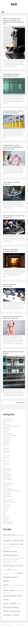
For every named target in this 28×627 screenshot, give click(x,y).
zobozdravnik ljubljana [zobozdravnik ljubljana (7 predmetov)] (19, 590)
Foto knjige (5, 431)
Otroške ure (5, 486)
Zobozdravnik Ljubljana (8, 521)
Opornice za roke (7, 485)
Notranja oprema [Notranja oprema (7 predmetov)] (10, 546)
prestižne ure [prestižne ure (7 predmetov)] (14, 561)
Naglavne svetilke (7, 474)
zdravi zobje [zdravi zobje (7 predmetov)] (5, 587)
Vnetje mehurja (6, 516)
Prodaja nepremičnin (7, 499)
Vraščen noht (6, 518)
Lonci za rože (6, 464)
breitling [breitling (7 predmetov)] (17, 535)
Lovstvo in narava (7, 468)
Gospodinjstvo (6, 441)
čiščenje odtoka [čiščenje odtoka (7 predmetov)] (19, 603)
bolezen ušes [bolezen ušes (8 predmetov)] (9, 534)
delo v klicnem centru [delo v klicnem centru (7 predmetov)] (6, 537)
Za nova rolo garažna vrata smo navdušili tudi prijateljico (13, 112)
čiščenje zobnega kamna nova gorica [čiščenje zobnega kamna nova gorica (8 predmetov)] (12, 609)
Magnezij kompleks (7, 470)
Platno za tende (6, 492)
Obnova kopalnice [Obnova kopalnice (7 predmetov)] (6, 548)
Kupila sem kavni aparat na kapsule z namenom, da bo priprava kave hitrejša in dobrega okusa (13, 21)
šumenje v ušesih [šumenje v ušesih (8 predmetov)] (11, 615)
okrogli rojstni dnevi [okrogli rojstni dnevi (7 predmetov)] (6, 557)
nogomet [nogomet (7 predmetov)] (4, 546)
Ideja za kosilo (6, 448)
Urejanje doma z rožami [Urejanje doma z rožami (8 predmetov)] (10, 579)
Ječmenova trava (7, 455)
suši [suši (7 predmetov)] (15, 573)
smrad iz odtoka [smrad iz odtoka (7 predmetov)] (14, 569)
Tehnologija (5, 510)
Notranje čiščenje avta (8, 479)
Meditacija (5, 472)
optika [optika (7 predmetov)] (11, 557)
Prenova (5, 498)
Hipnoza (5, 446)
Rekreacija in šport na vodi (9, 501)
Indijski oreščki (6, 452)
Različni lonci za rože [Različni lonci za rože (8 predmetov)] (13, 565)
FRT (26, 624)
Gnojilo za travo (6, 439)
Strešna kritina (6, 507)
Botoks (4, 422)
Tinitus (4, 514)
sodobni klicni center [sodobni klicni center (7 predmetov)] (6, 573)
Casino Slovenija (6, 424)
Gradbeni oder (6, 442)
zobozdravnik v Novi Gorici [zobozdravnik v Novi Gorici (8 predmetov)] (12, 597)
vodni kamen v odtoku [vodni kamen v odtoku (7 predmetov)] (13, 585)
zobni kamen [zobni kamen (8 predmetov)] (9, 590)
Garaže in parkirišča (7, 433)
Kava (4, 459)
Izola (4, 453)
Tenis (4, 512)
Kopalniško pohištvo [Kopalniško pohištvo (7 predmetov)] (6, 544)
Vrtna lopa (5, 520)
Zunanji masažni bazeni (8, 523)
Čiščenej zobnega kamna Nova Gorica (11, 426)
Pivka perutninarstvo (7, 488)
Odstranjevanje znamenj (8, 483)
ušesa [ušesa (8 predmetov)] (5, 584)
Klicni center (6, 463)
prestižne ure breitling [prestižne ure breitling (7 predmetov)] (7, 562)
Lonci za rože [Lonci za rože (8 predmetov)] (17, 544)
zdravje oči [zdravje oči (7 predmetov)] (9, 587)
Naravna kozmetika (7, 475)
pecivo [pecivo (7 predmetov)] (4, 559)
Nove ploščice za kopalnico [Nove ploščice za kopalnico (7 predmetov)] (18, 546)
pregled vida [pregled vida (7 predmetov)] (17, 559)
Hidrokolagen (6, 444)
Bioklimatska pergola (7, 420)
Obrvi (4, 481)
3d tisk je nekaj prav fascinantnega (9, 285)
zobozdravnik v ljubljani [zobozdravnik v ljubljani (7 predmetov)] (7, 592)
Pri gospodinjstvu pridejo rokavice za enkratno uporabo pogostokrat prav (12, 147)
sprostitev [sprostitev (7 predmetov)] (12, 573)
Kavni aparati (6, 461)
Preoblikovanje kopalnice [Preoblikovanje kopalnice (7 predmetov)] (7, 561)
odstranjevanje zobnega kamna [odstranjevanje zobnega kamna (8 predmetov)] (10, 553)
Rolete (4, 503)
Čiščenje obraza (6, 428)
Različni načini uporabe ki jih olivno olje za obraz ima (12, 317)
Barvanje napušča (7, 418)
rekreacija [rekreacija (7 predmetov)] (4, 569)
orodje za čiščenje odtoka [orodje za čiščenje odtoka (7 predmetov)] (20, 557)
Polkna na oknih (6, 494)
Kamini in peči (6, 457)
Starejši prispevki (20, 402)
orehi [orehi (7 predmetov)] (14, 557)
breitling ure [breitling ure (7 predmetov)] (21, 535)
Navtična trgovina (7, 477)
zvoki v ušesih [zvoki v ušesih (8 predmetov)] (9, 603)
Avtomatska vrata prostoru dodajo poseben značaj (11, 75)
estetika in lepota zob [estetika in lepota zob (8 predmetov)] (13, 540)
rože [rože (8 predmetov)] (9, 569)
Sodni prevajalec (6, 505)
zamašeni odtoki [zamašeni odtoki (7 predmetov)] (20, 585)
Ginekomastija (6, 437)
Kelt (14, 4)
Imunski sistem (6, 450)
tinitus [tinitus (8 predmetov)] (20, 573)
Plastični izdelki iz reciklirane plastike (11, 490)
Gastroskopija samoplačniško (9, 435)
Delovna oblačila (7, 429)
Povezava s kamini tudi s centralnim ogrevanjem (11, 250)
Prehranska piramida (7, 496)
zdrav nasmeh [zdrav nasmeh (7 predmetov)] (14, 587)
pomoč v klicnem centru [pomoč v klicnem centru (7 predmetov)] (10, 559)
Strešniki (5, 509)
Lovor (4, 466)
